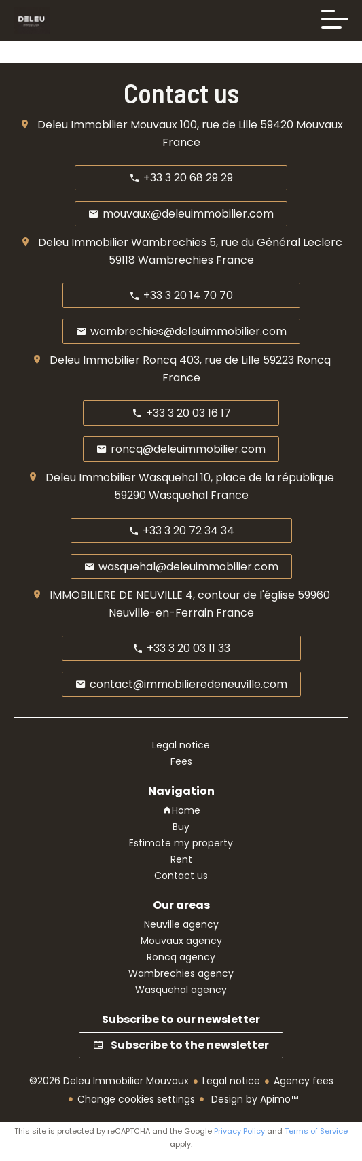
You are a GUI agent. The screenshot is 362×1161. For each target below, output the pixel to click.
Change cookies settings (136, 1099)
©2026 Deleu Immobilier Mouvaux (109, 1081)
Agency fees (303, 1081)
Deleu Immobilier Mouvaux (107, 125)
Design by (253, 1099)
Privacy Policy (239, 1131)
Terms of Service (316, 1131)
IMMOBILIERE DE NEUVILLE (116, 595)
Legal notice (231, 1081)
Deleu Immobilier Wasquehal (122, 477)
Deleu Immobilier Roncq (113, 360)
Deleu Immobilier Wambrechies (122, 242)
